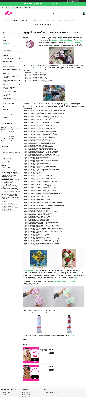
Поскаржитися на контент (45, 395)
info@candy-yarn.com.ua (9, 161)
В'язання (5, 55)
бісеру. (67, 103)
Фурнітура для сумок (8, 58)
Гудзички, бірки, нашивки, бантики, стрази (10, 88)
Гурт (80, 20)
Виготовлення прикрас (9, 66)
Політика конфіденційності (57, 395)
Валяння (5, 84)
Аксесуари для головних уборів (9, 94)
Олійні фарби (49, 44)
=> (60, 4)
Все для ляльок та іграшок (10, 91)
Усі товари (15, 20)
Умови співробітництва (51, 374)
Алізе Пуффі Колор (62, 39)
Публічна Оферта (6, 374)
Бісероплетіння (7, 64)
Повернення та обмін (70, 20)
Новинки (71, 336)
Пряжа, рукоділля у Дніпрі (30, 386)
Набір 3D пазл (6, 73)
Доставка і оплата (56, 20)
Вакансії (4, 376)
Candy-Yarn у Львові (29, 378)
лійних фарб (71, 281)
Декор (5, 101)
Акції (4, 37)
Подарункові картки (8, 103)
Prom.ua (50, 392)
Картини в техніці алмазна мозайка (10, 81)
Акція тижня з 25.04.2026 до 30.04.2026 (74, 350)
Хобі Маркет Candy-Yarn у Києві (32, 382)
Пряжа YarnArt (27, 376)
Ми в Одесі (26, 384)
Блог (47, 20)
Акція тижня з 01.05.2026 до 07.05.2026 (43, 350)
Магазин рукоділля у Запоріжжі (32, 380)
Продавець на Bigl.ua (43, 394)
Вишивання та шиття (8, 61)
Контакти (34, 20)
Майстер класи (7, 50)
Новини (41, 20)
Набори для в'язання (8, 52)
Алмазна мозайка (28, 270)
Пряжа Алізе (27, 374)
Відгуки (5, 117)
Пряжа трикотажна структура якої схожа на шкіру (67, 40)
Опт (4, 106)
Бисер (72, 42)
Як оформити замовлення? (43, 24)
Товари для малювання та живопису (10, 77)
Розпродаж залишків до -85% (9, 46)
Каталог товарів (7, 43)
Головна (7, 20)
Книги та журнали (8, 98)
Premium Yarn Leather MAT (35, 67)
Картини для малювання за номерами (10, 70)
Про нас (24, 20)
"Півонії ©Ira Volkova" (46, 279)
